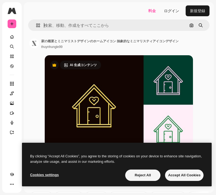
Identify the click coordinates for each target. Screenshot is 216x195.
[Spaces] (12, 93)
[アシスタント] (12, 132)
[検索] (12, 46)
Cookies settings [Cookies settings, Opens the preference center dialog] (44, 175)
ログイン (171, 11)
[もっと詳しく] (12, 66)
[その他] (12, 184)
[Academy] (12, 174)
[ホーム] (12, 36)
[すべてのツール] (12, 83)
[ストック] (12, 56)
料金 (152, 11)
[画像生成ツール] (12, 103)
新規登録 (197, 11)
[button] (35, 25)
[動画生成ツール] (12, 113)
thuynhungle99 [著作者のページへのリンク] (52, 47)
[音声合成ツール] (12, 122)
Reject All (143, 175)
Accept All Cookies (184, 175)
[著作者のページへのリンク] (34, 43)
